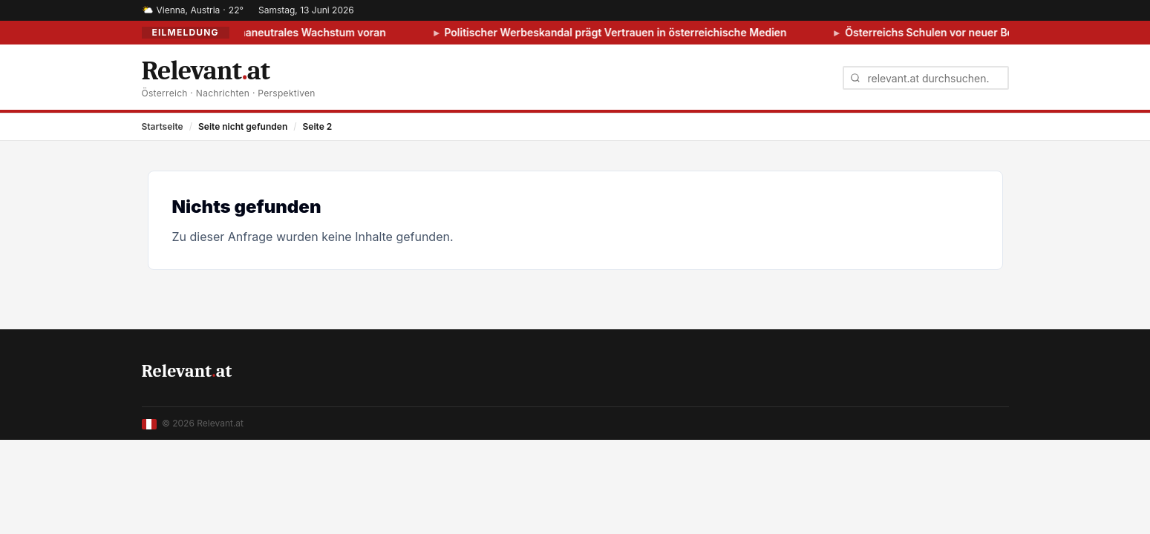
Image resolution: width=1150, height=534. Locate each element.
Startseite (162, 126)
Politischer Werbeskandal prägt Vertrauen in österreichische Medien (622, 32)
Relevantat (187, 370)
